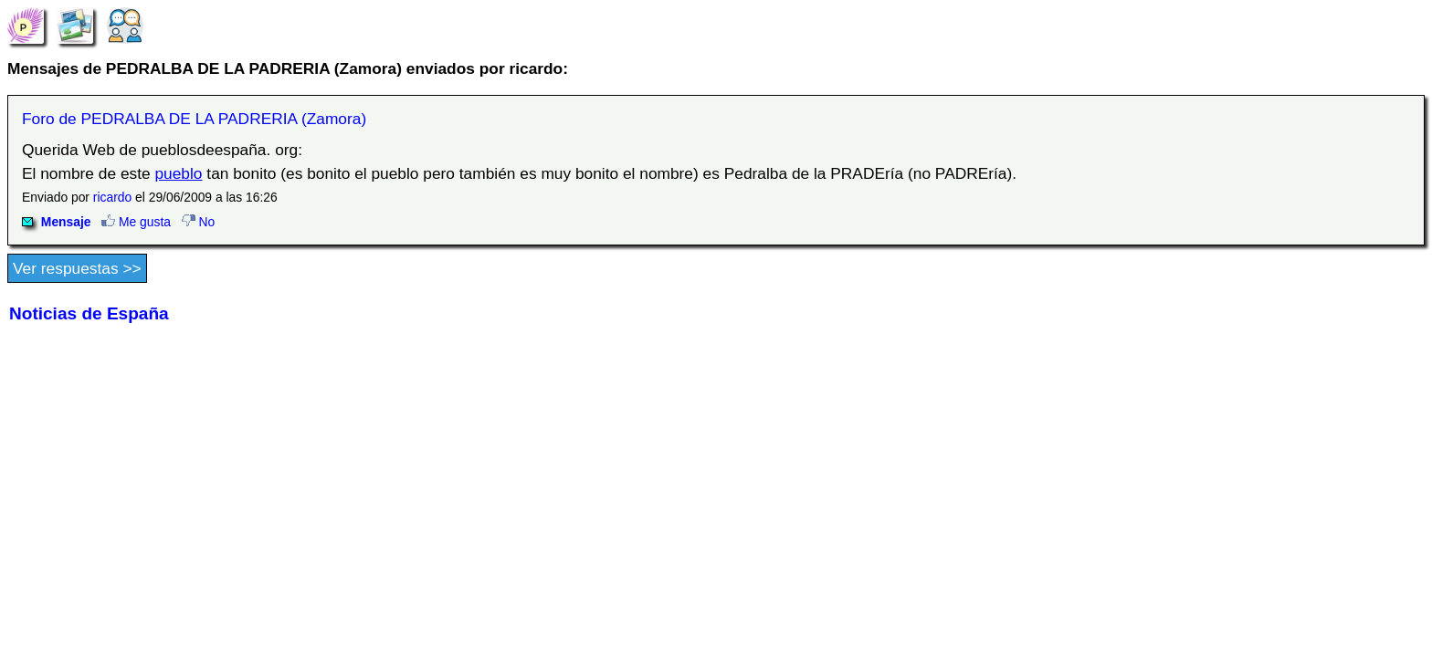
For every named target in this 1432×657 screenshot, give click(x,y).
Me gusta (136, 221)
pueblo (178, 173)
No (199, 221)
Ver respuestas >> (77, 268)
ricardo (112, 197)
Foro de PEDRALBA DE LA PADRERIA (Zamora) (194, 119)
